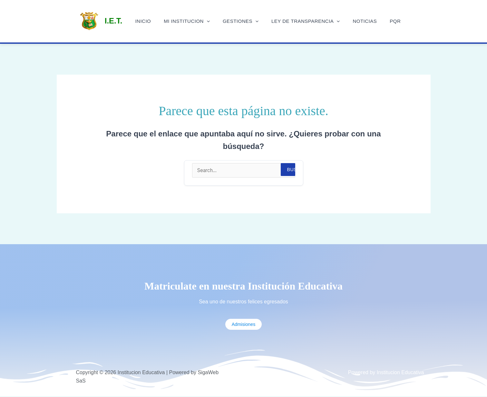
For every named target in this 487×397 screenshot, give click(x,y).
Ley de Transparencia (304, 21)
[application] (212, 21)
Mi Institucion (192, 21)
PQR (387, 21)
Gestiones (242, 21)
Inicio (151, 21)
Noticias (360, 21)
